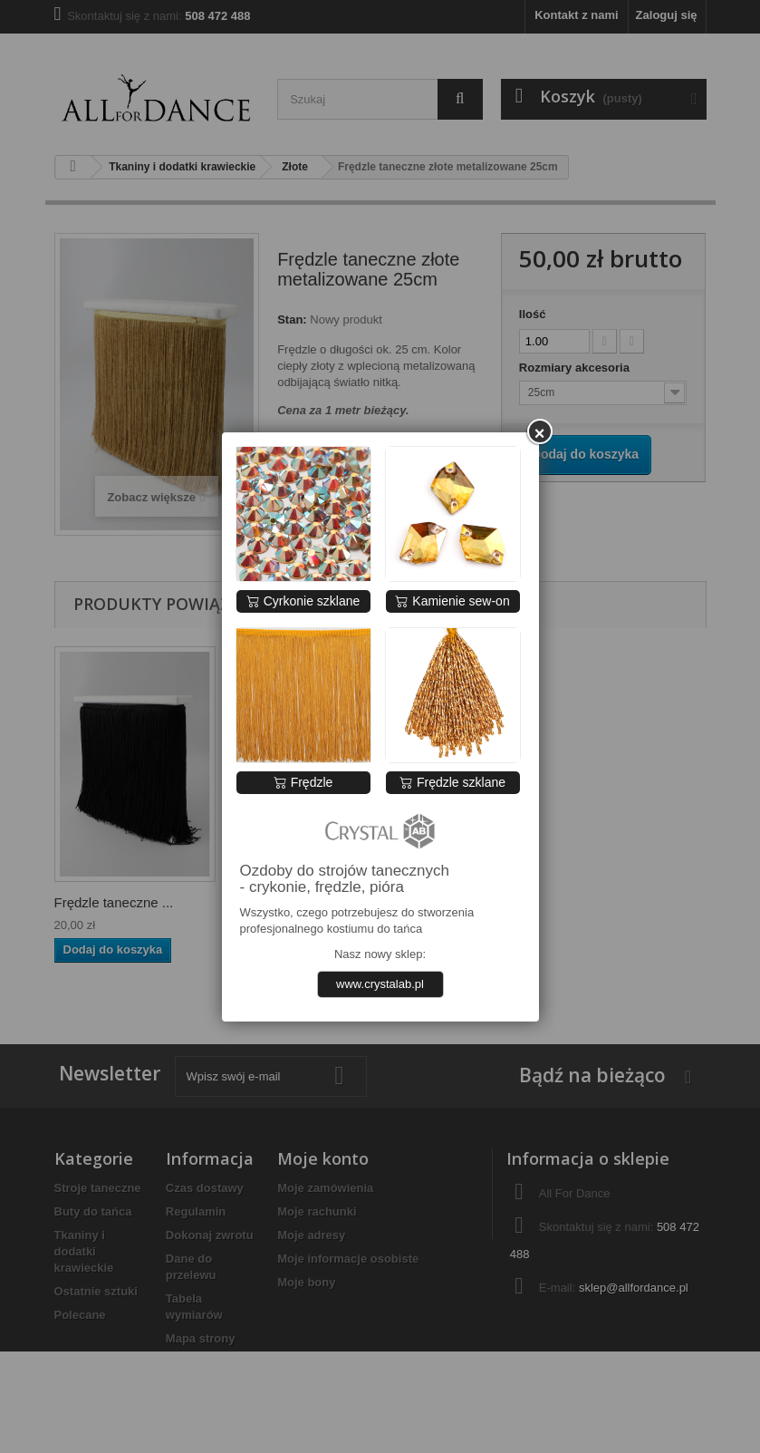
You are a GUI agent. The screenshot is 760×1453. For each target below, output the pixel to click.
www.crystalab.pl (380, 984)
